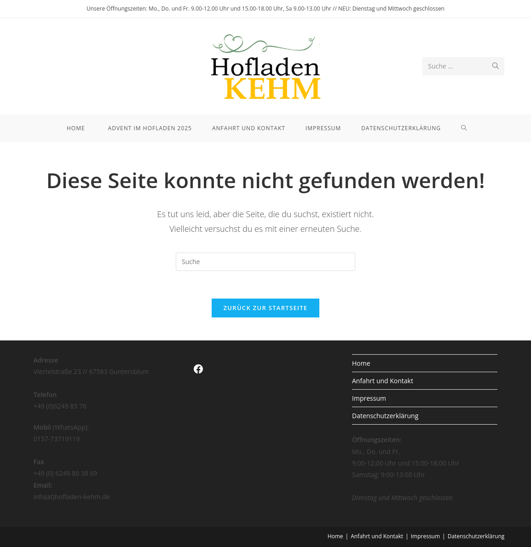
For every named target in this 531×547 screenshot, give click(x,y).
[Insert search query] (265, 262)
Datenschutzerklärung (385, 415)
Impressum (369, 398)
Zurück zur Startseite (266, 308)
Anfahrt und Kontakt (382, 380)
